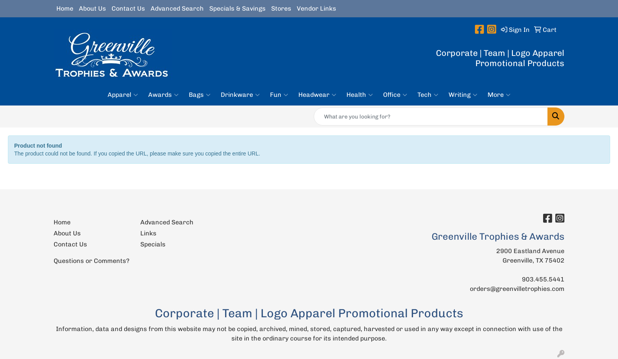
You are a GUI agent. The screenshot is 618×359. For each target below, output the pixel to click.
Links (148, 233)
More (499, 95)
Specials (153, 244)
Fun (279, 95)
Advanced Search (177, 8)
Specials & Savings (237, 8)
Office (395, 95)
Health (359, 95)
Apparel (123, 95)
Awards (163, 95)
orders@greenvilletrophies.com (517, 288)
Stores (281, 8)
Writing (463, 95)
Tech (427, 95)
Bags (199, 95)
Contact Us (128, 8)
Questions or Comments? (91, 261)
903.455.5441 (543, 279)
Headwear (317, 95)
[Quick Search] (431, 116)
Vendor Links (316, 8)
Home (64, 8)
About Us (92, 8)
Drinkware (240, 95)
